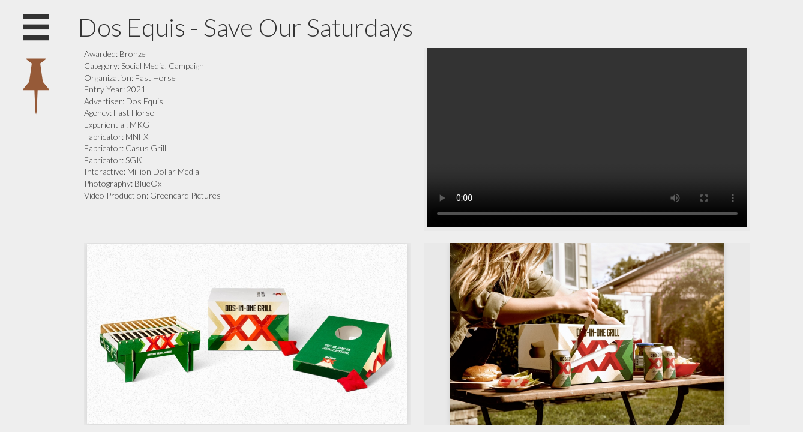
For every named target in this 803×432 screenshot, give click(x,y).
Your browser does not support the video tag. (587, 137)
